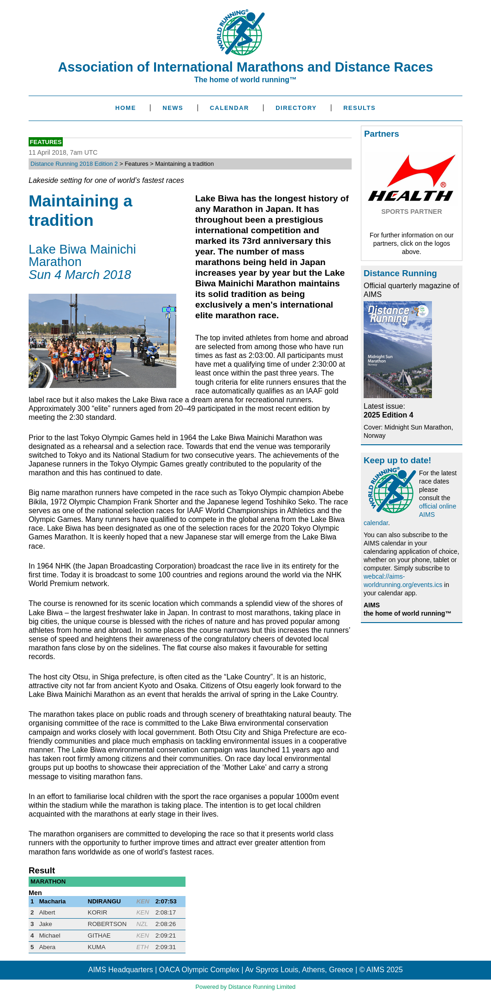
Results (359, 107)
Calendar (229, 107)
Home (125, 107)
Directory (296, 107)
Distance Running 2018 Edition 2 (74, 163)
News (172, 107)
